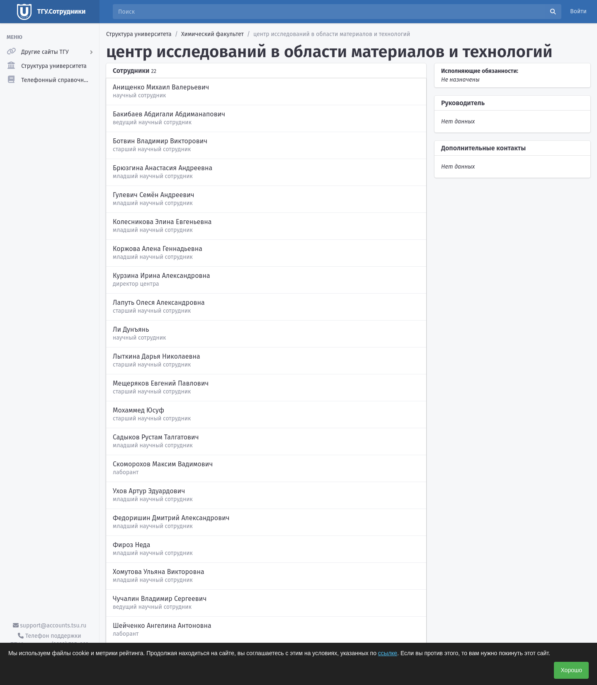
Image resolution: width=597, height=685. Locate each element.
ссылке (387, 653)
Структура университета (139, 34)
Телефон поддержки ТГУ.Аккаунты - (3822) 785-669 (49, 640)
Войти (578, 11)
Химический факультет (212, 34)
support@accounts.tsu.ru (50, 625)
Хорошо (571, 670)
